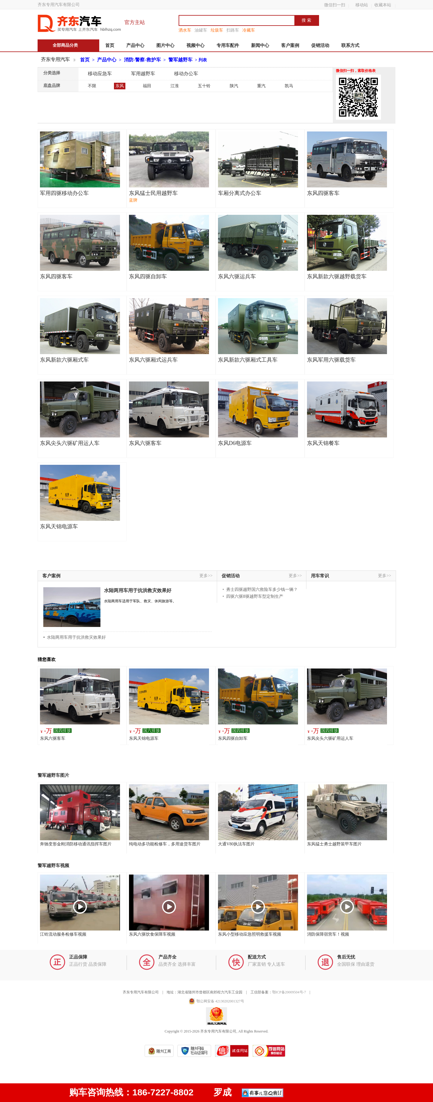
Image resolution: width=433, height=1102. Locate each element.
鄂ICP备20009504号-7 (289, 992)
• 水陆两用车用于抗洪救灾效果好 (74, 637)
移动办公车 (186, 73)
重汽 (261, 86)
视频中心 (195, 45)
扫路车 (232, 30)
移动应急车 (100, 73)
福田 (147, 86)
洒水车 (185, 30)
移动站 (361, 4)
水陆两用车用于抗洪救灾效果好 (137, 590)
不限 (92, 86)
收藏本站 (382, 4)
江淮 (174, 86)
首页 (109, 45)
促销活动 (320, 45)
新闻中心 (260, 45)
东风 (119, 86)
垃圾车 (216, 30)
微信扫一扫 (334, 4)
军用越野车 (143, 73)
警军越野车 (180, 59)
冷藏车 (248, 30)
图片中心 (165, 45)
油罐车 (201, 30)
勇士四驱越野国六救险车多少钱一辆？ (262, 589)
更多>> (206, 575)
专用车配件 (227, 45)
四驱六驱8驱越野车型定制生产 (254, 596)
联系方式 (350, 45)
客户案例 (290, 45)
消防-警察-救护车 (142, 59)
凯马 (289, 86)
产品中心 (135, 45)
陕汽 (234, 86)
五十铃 (204, 86)
